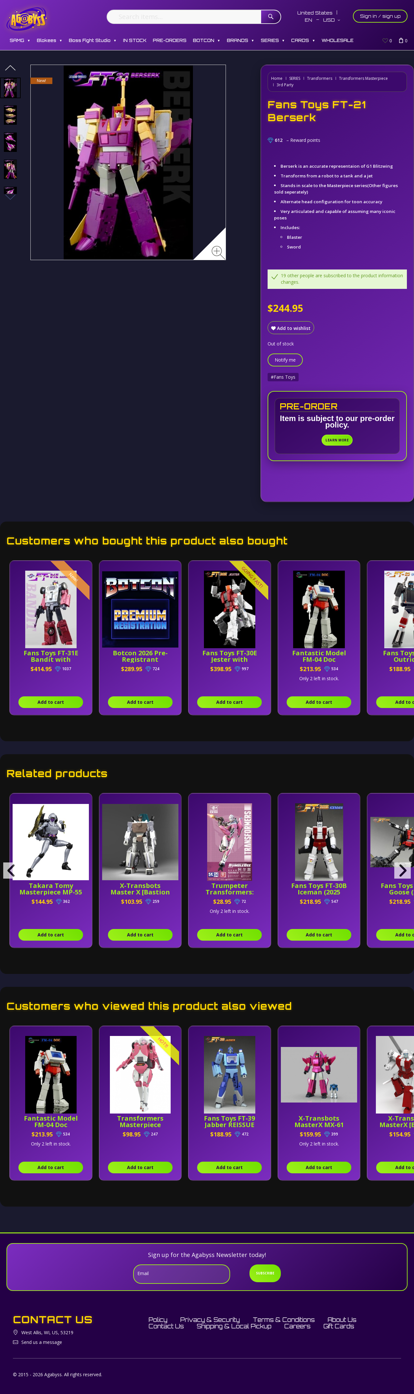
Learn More (337, 440)
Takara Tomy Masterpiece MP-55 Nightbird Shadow (50, 892)
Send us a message (41, 1342)
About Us (342, 1319)
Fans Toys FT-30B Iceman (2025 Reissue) (319, 892)
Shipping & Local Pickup (234, 1326)
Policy (158, 1319)
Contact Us (166, 1326)
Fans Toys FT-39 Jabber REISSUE (229, 1121)
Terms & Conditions (284, 1319)
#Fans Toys (283, 377)
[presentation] (11, 870)
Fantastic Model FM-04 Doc (319, 656)
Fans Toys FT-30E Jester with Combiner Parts (229, 659)
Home (276, 78)
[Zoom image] (219, 253)
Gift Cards (339, 1326)
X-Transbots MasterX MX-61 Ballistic (319, 1124)
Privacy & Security (210, 1319)
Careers (297, 1326)
